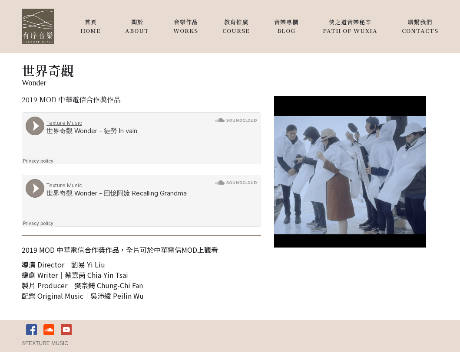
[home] (38, 26)
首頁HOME (90, 26)
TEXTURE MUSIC (45, 343)
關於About (137, 26)
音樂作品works (185, 26)
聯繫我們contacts (420, 26)
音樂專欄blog (286, 26)
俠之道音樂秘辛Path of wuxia (350, 26)
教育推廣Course (236, 26)
